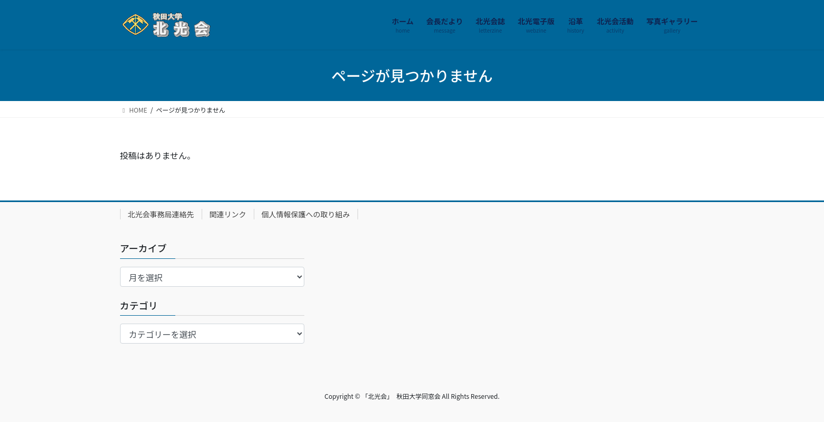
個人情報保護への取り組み (306, 214)
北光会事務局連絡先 (161, 214)
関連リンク (228, 214)
